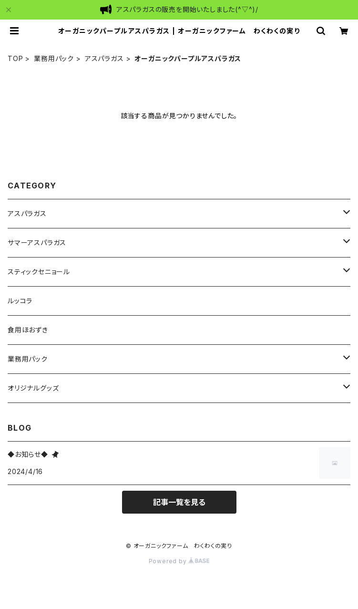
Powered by (179, 561)
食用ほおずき (28, 330)
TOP (15, 58)
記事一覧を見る (179, 502)
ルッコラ (20, 301)
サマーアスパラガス (37, 242)
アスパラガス (104, 58)
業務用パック (54, 58)
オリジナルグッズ (33, 388)
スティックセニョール (39, 272)
